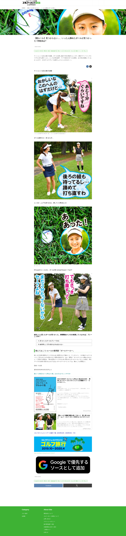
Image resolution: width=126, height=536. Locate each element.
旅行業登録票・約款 (49, 524)
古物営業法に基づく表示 (50, 527)
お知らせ (46, 532)
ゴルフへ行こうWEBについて (51, 516)
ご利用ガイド (47, 529)
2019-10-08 (38, 46)
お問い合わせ (47, 518)
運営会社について (48, 513)
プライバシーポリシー (49, 521)
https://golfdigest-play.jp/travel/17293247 (44, 453)
